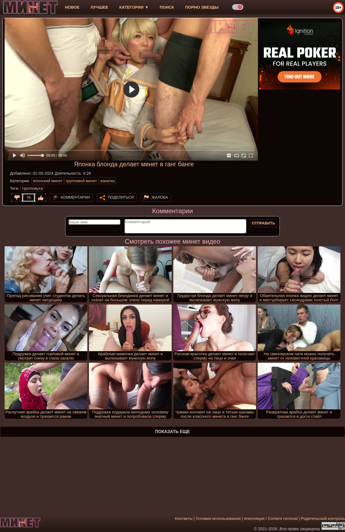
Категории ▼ (134, 7)
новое (72, 7)
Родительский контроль (323, 518)
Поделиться (121, 197)
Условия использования (218, 518)
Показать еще (172, 431)
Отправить (263, 223)
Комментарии (75, 197)
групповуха (32, 188)
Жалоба (160, 197)
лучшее (99, 7)
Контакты (183, 518)
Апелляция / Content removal (271, 518)
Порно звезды (202, 7)
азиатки (107, 180)
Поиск (167, 7)
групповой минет (81, 180)
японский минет (48, 180)
